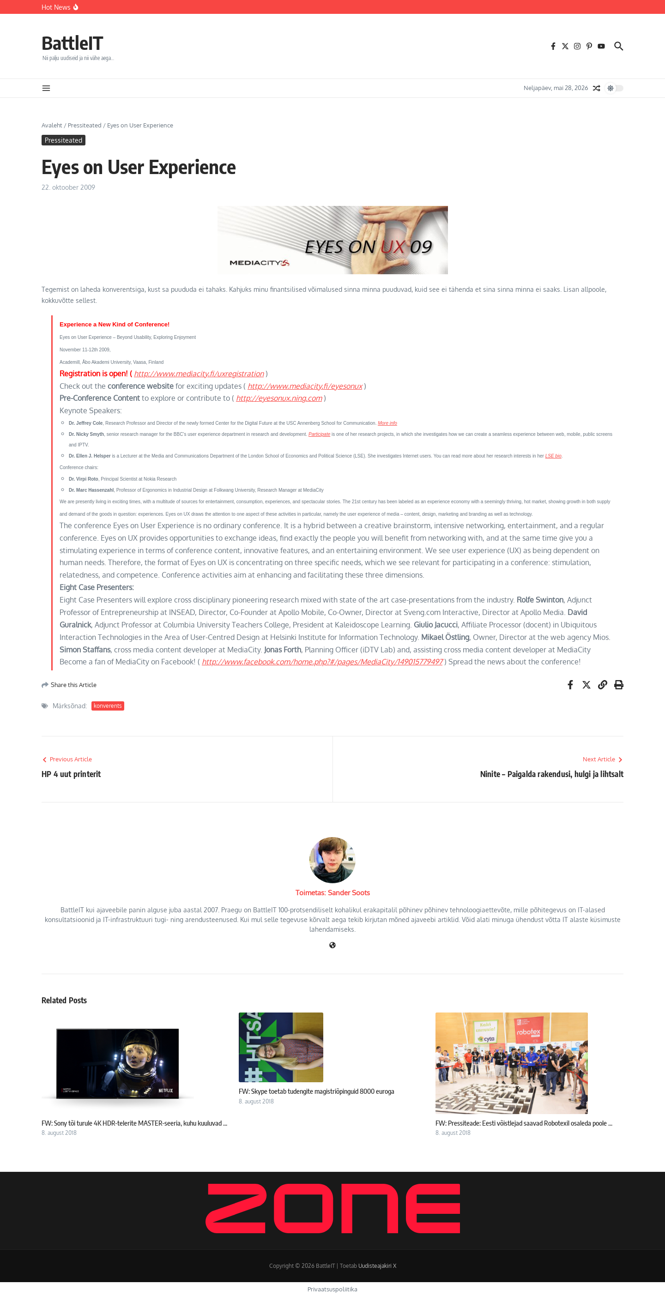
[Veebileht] (332, 946)
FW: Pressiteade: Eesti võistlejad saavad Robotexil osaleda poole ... (523, 1123)
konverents (108, 705)
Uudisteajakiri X (377, 1265)
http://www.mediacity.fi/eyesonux (305, 386)
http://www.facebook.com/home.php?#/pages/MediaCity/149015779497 (322, 661)
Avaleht (52, 125)
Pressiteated (85, 125)
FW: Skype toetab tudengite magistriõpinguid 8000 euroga (316, 1091)
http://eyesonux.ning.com (279, 398)
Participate (319, 434)
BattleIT (72, 42)
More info (387, 423)
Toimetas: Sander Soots (333, 892)
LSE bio (553, 455)
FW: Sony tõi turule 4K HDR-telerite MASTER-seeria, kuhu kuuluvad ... (134, 1123)
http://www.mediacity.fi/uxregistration (199, 373)
